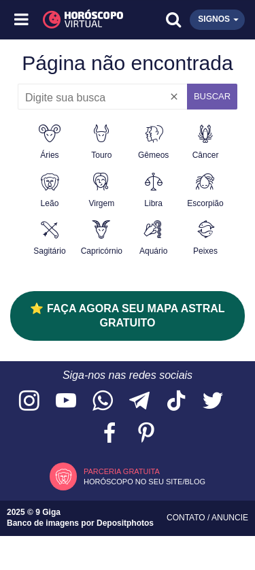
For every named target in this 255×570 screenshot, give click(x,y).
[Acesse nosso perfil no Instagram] (29, 401)
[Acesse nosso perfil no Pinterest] (146, 433)
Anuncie (229, 517)
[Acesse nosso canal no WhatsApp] (102, 401)
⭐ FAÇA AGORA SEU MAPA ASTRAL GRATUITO (127, 316)
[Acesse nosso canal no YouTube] (66, 401)
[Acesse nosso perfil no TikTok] (176, 401)
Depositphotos (125, 523)
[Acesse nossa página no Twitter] (212, 401)
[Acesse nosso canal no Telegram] (139, 401)
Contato (187, 517)
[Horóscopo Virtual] (75, 19)
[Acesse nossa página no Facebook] (109, 433)
